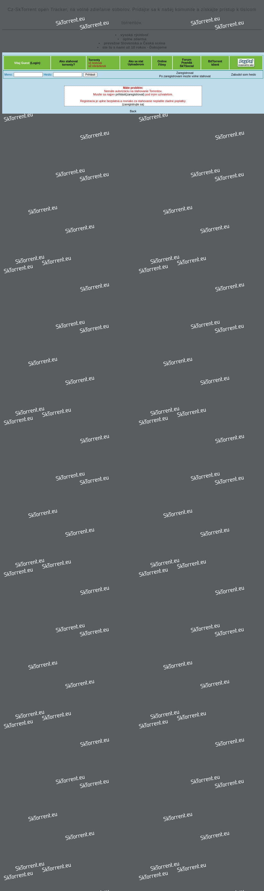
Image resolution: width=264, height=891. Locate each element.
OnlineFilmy (162, 63)
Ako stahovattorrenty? (68, 63)
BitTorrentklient (215, 63)
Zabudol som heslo (243, 74)
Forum (186, 59)
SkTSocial (187, 66)
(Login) (35, 63)
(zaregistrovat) (135, 94)
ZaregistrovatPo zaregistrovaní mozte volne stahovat (185, 74)
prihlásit (120, 94)
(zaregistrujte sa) (133, 104)
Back (133, 111)
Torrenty (94, 60)
